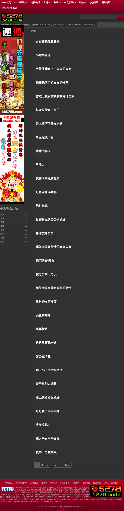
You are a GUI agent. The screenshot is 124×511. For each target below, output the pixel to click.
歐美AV (82, 2)
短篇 (2, 242)
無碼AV (57, 2)
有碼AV (47, 2)
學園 (2, 226)
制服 (2, 218)
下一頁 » (64, 464)
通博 (62, 508)
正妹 (2, 230)
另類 (2, 222)
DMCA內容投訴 (9, 8)
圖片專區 (106, 2)
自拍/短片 (35, 2)
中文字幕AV (70, 2)
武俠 (2, 234)
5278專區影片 (21, 2)
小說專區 (94, 2)
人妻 (2, 215)
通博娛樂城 (62, 510)
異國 (2, 238)
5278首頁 (6, 2)
